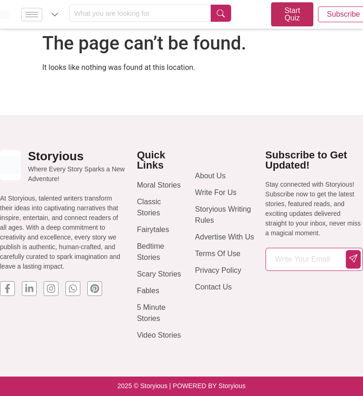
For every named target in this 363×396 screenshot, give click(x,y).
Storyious (56, 156)
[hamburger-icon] (31, 14)
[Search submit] (221, 13)
